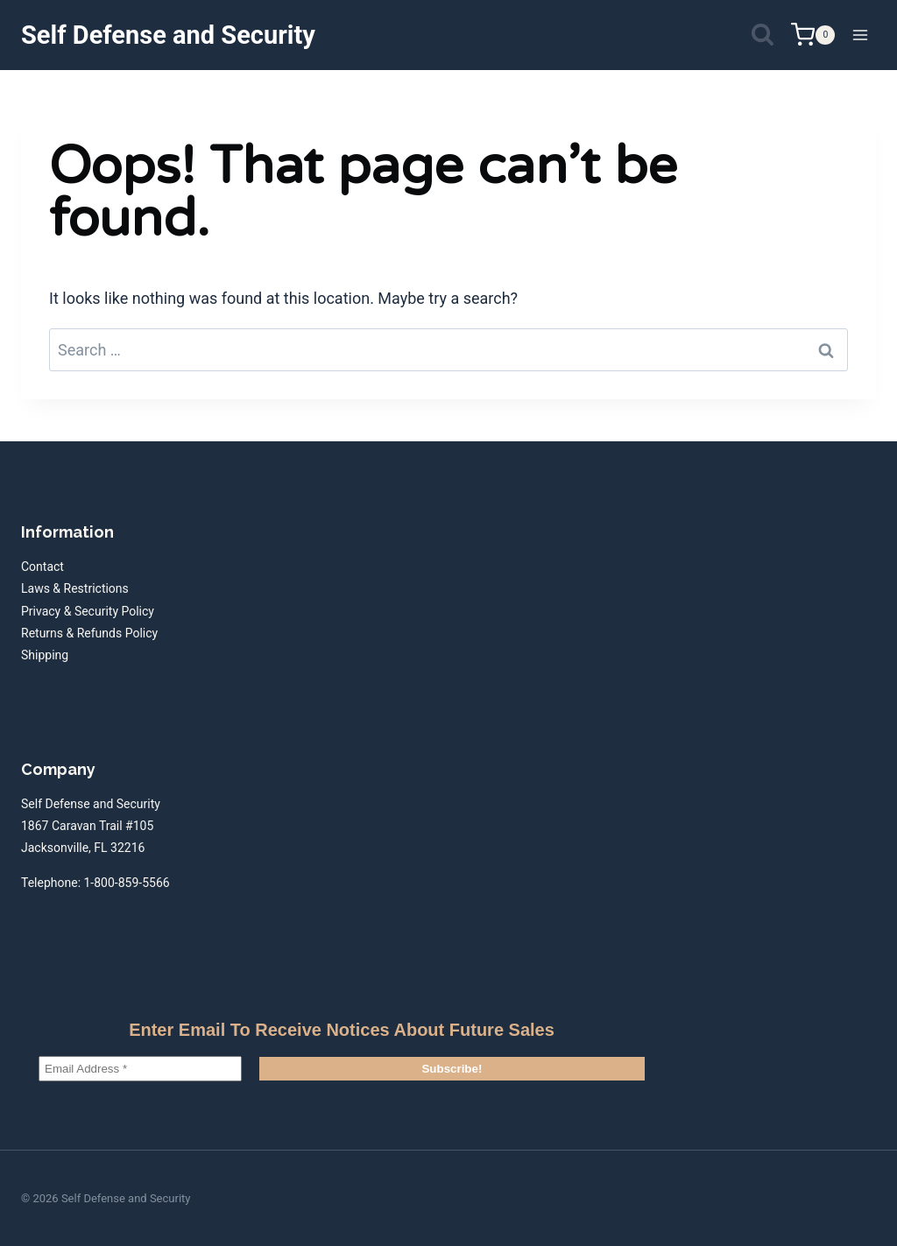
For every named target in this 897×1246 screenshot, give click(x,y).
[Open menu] (860, 34)
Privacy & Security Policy (87, 611)
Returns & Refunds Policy (89, 633)
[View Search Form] (762, 35)
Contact (42, 567)
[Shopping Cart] (813, 34)
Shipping (44, 655)
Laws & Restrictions (75, 588)
